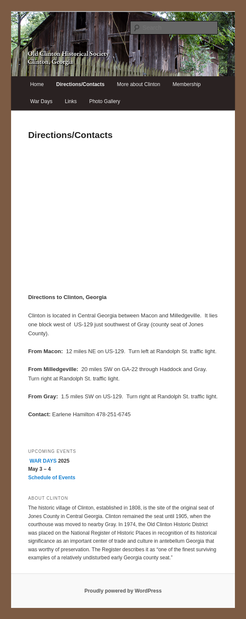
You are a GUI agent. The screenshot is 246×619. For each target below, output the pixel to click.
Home (37, 84)
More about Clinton (138, 84)
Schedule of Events (51, 478)
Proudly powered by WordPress (123, 591)
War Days (41, 101)
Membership (187, 84)
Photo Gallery (104, 101)
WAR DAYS (43, 461)
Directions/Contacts (80, 84)
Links (71, 101)
